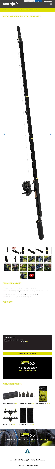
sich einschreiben (48, 1)
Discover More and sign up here (27, 370)
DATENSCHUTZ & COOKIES (32, 465)
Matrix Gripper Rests (7, 424)
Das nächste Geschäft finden (27, 353)
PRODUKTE (5, 10)
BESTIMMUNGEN (20, 465)
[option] (27, 132)
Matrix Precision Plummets (25, 403)
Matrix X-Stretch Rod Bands (25, 424)
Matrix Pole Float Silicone (41, 403)
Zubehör (13, 10)
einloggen (38, 1)
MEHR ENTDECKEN (44, 439)
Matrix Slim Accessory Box (9, 403)
